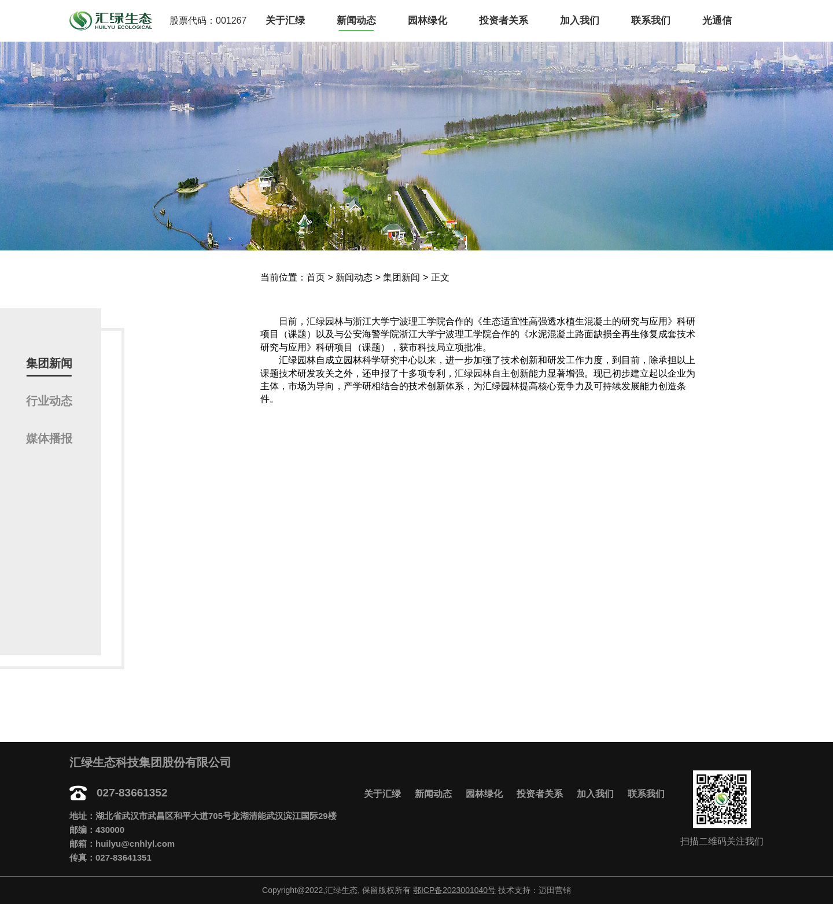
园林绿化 (427, 20)
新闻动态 (356, 20)
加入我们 (579, 20)
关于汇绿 (285, 20)
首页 (316, 277)
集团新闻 (49, 363)
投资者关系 (503, 20)
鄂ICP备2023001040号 (454, 890)
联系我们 (650, 20)
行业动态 (49, 400)
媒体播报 (49, 438)
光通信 (717, 20)
